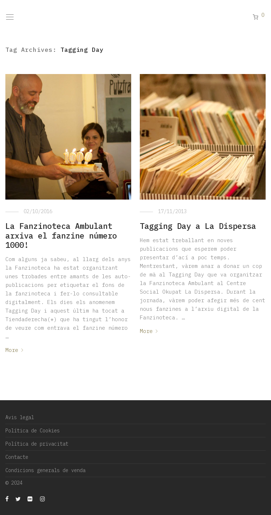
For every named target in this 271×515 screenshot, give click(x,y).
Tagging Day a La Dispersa (198, 226)
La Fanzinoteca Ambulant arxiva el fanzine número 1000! (61, 235)
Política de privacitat (36, 444)
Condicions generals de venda (45, 470)
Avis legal (19, 417)
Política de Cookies (32, 430)
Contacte (16, 457)
